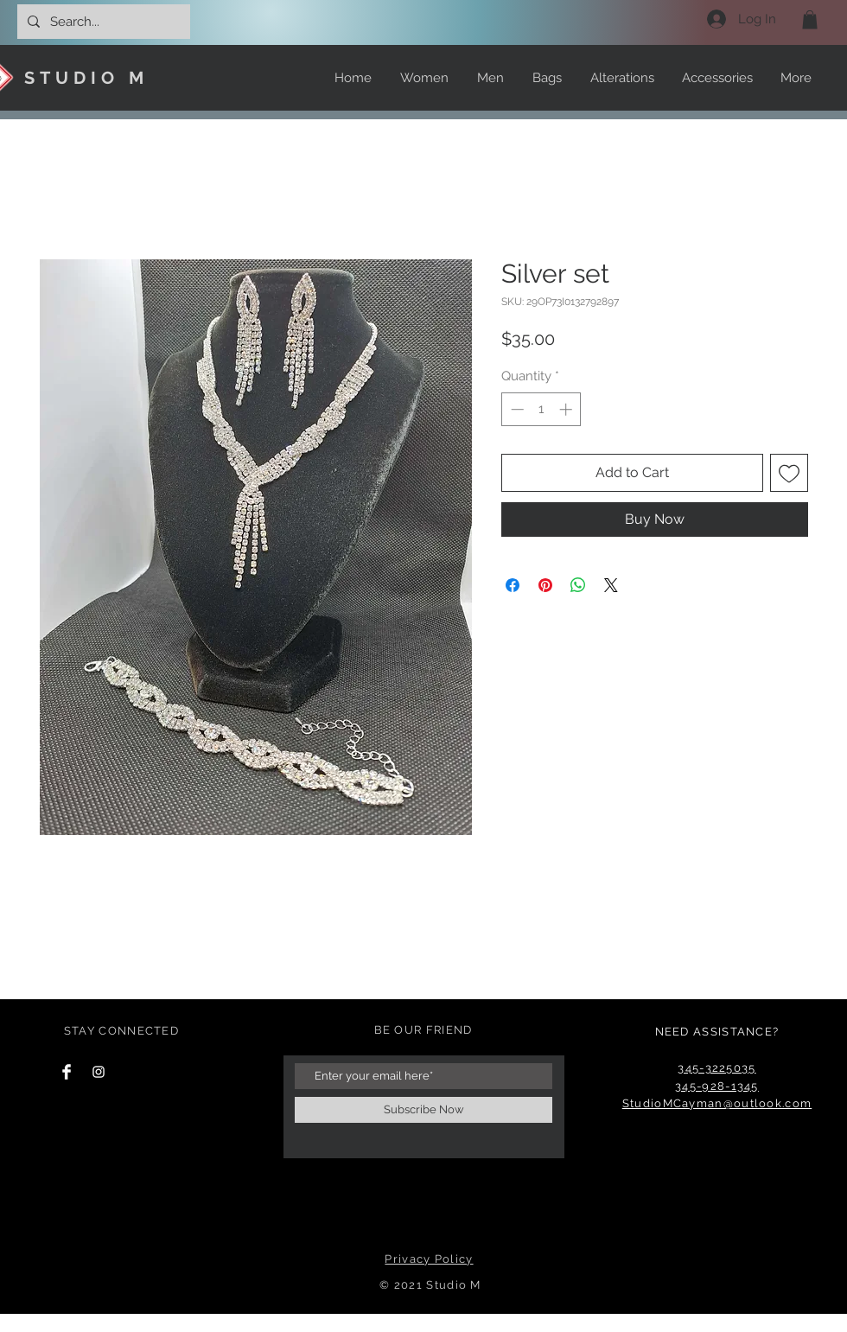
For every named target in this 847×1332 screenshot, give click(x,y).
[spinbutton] (541, 409)
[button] (810, 19)
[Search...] (102, 21)
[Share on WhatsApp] (578, 585)
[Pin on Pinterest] (545, 585)
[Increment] (567, 409)
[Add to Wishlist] (789, 473)
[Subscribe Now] (423, 1110)
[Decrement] (515, 409)
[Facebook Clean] (66, 1072)
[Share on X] (611, 585)
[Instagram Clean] (98, 1072)
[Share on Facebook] (512, 585)
